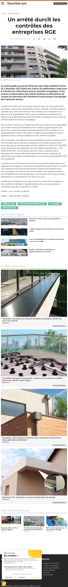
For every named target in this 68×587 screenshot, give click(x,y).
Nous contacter (48, 575)
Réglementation (13, 13)
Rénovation (8, 204)
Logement (55, 204)
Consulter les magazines (51, 565)
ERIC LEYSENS (14, 39)
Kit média (46, 572)
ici (8, 191)
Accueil (3, 13)
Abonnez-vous (60, 3)
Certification (9, 208)
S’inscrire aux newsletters (51, 568)
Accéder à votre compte (51, 563)
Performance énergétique (32, 204)
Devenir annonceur (49, 570)
